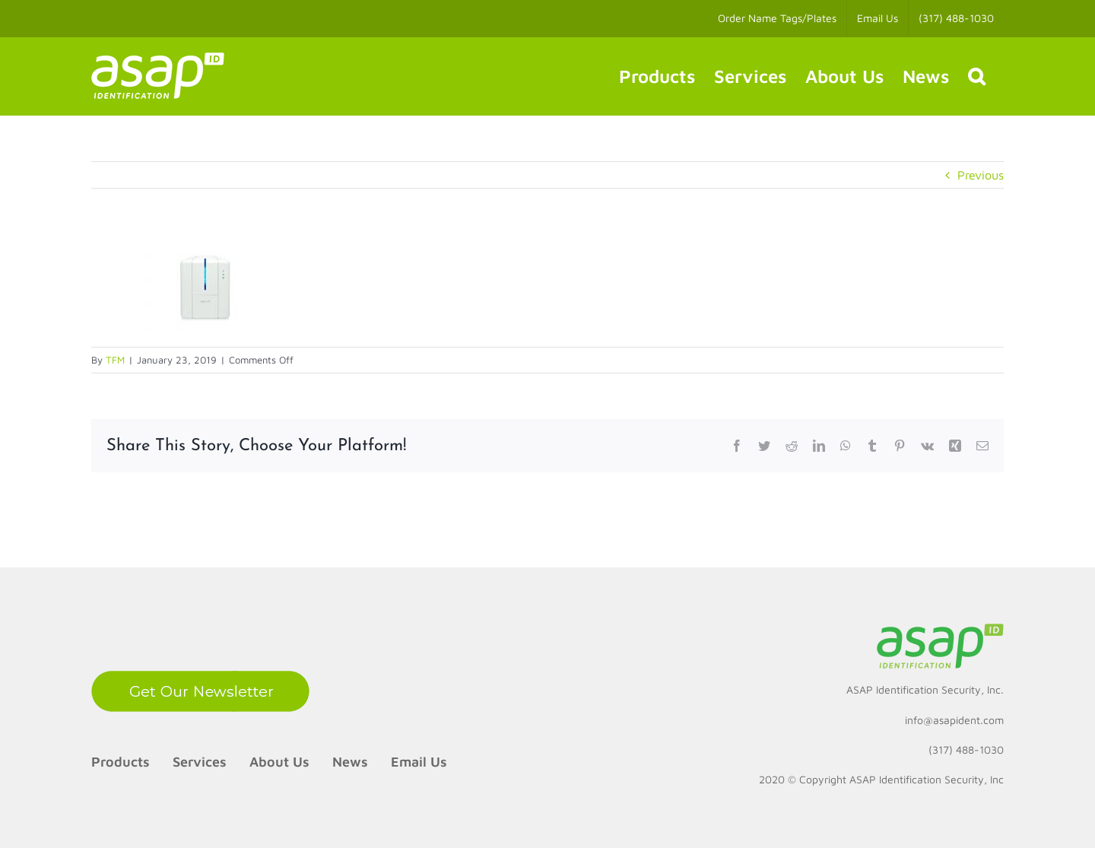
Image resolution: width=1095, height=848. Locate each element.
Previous (980, 175)
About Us (279, 762)
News (350, 762)
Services (200, 762)
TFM (115, 360)
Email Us (419, 762)
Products (120, 762)
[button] (976, 76)
